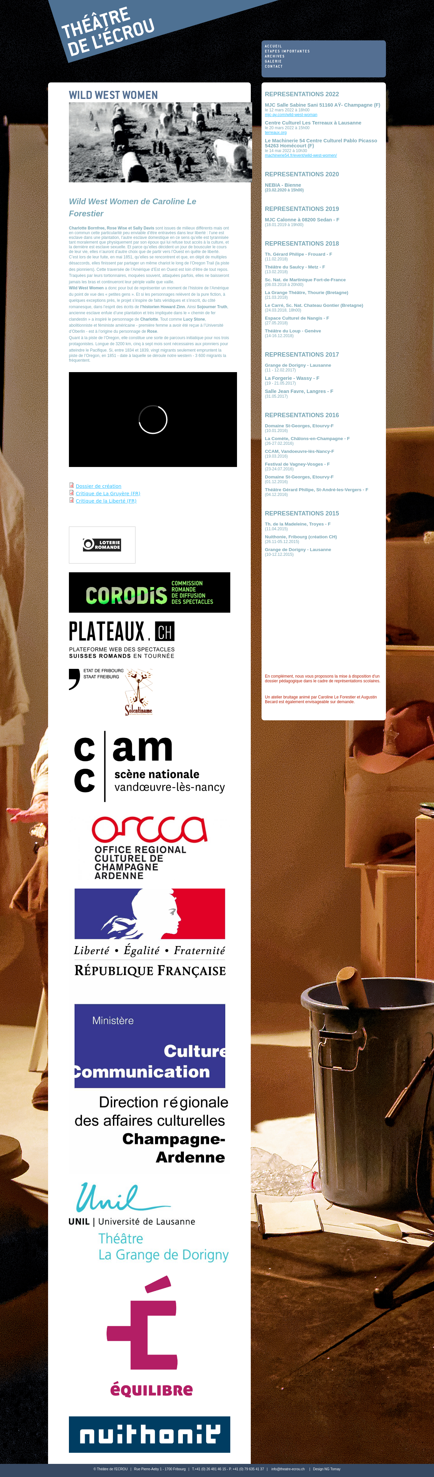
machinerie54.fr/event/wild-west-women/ (301, 155)
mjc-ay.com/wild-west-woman (291, 114)
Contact (274, 67)
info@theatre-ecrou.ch (288, 1469)
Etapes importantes (287, 51)
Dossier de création (98, 486)
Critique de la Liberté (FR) (106, 501)
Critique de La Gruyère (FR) (108, 493)
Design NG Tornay (327, 1469)
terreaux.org (276, 132)
